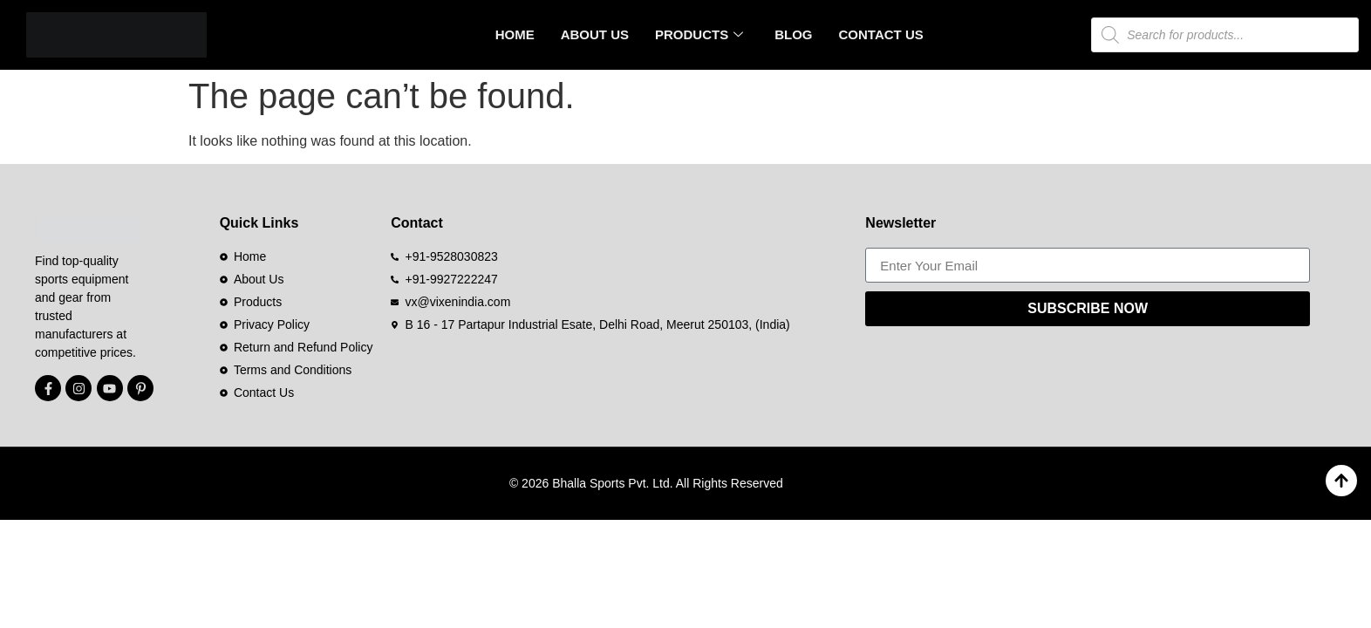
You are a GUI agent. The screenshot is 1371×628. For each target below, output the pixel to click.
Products (699, 35)
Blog (793, 34)
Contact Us (881, 34)
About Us (595, 34)
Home (515, 34)
